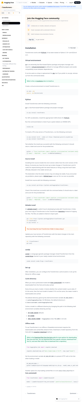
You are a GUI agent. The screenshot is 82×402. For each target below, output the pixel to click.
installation (39, 81)
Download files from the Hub (43, 337)
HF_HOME (31, 316)
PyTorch (43, 52)
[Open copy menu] (77, 48)
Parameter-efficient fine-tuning (9, 64)
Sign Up (77, 2)
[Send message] (79, 399)
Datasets (41, 2)
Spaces (49, 2)
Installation (6, 23)
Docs (56, 2)
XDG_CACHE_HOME (34, 319)
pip (54, 73)
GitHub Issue (48, 176)
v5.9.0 (43, 8)
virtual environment (38, 67)
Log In (71, 2)
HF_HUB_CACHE (33, 313)
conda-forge (29, 256)
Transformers (6, 21)
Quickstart (5, 25)
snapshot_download (40, 332)
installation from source (53, 6)
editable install (32, 209)
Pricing (62, 2)
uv (26, 64)
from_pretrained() (56, 283)
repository (61, 211)
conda (27, 254)
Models (33, 2)
